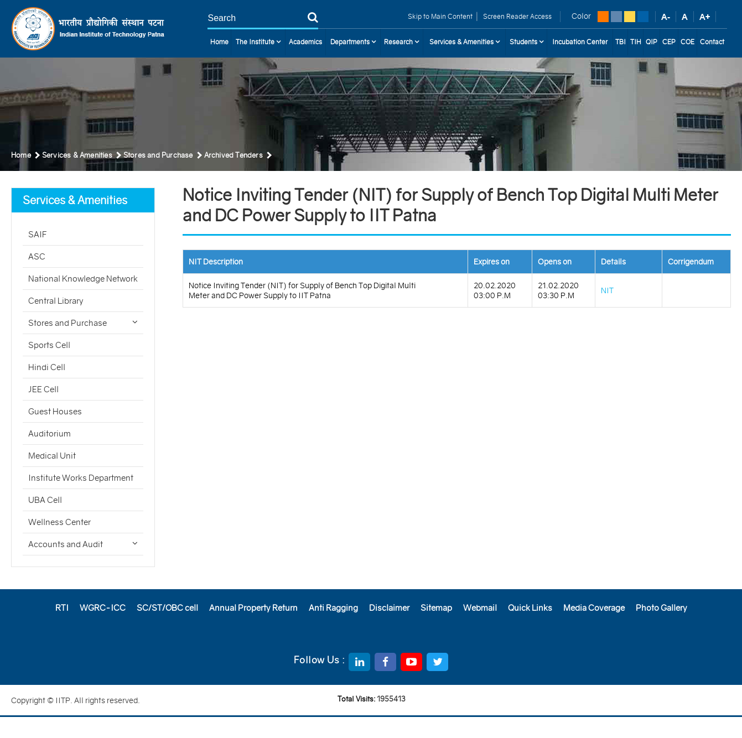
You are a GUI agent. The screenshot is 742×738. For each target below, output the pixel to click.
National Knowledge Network (83, 278)
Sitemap (436, 607)
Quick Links (530, 607)
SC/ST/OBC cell (167, 607)
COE (687, 42)
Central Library (56, 300)
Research (401, 42)
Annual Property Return (253, 607)
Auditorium (49, 433)
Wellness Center (59, 522)
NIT (607, 290)
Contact (712, 42)
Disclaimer (389, 607)
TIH (635, 42)
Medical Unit (52, 455)
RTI (62, 607)
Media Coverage (594, 607)
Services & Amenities (464, 42)
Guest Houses (55, 411)
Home (219, 42)
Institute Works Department (80, 477)
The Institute (258, 42)
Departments (353, 42)
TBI (620, 42)
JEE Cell (43, 389)
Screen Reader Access (516, 16)
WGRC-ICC (103, 607)
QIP (651, 42)
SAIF (37, 234)
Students (526, 42)
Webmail (480, 607)
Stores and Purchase (83, 323)
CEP (669, 42)
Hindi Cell (46, 367)
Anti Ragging (333, 607)
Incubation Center (580, 42)
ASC (36, 256)
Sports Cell (49, 345)
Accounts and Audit (83, 544)
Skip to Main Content (440, 16)
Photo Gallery (661, 607)
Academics (305, 42)
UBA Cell (45, 500)
